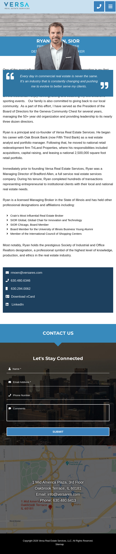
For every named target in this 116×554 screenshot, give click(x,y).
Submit (58, 431)
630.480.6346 (18, 280)
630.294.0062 (18, 288)
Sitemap (59, 544)
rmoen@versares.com (24, 272)
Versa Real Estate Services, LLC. (55, 540)
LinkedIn (15, 304)
